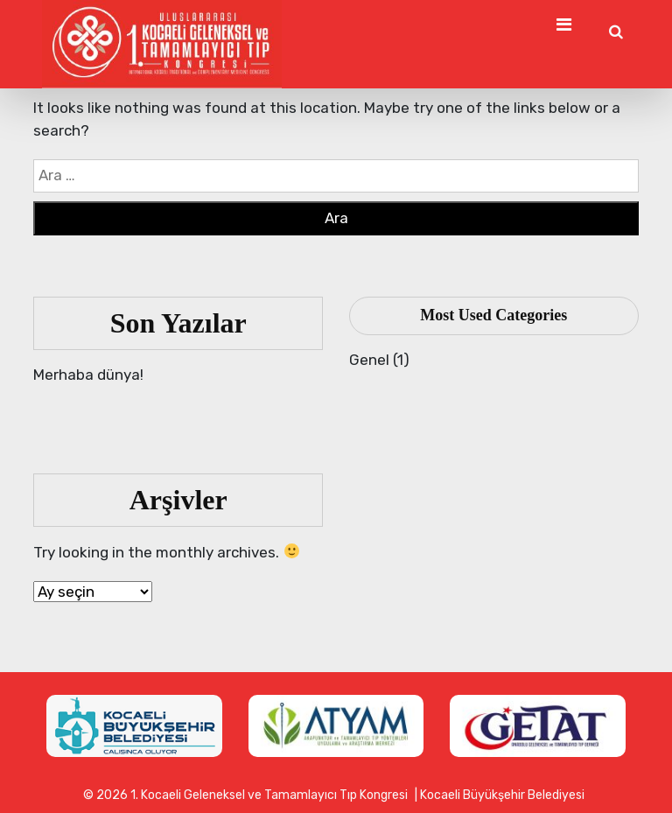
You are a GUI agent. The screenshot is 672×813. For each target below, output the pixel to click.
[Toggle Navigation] (563, 24)
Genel (369, 359)
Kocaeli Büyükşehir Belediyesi (502, 795)
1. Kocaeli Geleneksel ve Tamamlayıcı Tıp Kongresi (269, 795)
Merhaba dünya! (88, 374)
